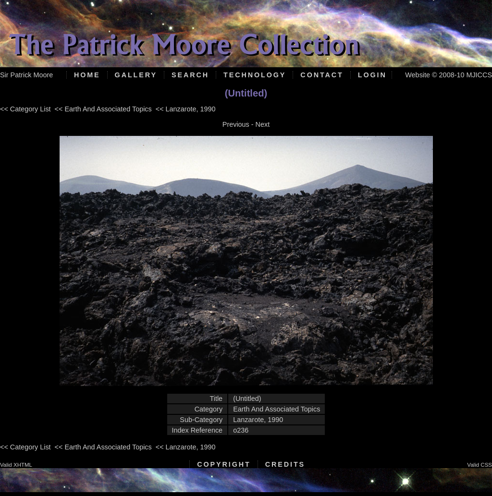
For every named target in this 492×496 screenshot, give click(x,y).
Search (190, 75)
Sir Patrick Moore (26, 75)
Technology (254, 75)
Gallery (136, 75)
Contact (321, 75)
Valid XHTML (16, 465)
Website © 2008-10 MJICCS (448, 75)
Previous (235, 124)
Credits (285, 464)
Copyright (223, 464)
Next (263, 124)
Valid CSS (479, 465)
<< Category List (25, 109)
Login (372, 75)
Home (87, 75)
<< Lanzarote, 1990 (186, 109)
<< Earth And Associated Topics (103, 109)
